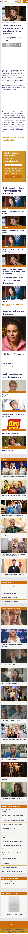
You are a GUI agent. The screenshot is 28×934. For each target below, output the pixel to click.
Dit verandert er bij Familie (8, 828)
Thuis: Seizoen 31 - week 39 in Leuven (11, 720)
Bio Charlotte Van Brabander (14, 354)
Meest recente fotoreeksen (11, 608)
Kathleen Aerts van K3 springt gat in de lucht (12, 515)
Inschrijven (13, 176)
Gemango (20, 932)
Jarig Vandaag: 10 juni (9, 893)
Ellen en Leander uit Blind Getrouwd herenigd (13, 820)
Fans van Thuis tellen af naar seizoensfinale (13, 849)
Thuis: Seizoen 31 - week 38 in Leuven (11, 798)
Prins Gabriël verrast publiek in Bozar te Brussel (13, 574)
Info (23, 929)
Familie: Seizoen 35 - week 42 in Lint (10, 759)
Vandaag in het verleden (10, 878)
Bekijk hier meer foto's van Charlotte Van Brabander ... (12, 304)
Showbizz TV (6, 459)
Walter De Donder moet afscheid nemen (12, 871)
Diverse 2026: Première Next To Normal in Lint (13, 702)
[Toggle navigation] (26, 1)
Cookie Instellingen (9, 932)
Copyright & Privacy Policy (7, 931)
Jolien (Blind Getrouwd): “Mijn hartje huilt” (12, 824)
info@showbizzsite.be (20, 931)
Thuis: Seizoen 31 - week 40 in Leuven (11, 664)
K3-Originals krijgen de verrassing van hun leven (14, 476)
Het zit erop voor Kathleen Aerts (10, 867)
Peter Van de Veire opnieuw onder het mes (12, 841)
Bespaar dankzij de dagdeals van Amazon (12, 586)
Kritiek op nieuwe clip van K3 (9, 858)
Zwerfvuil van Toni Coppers (9, 593)
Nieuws (6, 208)
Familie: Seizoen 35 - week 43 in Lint (10, 683)
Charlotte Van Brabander (9, 367)
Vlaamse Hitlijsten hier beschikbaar (11, 589)
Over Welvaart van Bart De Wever (10, 601)
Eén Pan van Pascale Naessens (10, 597)
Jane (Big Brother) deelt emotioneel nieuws (13, 832)
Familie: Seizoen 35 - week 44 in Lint (10, 626)
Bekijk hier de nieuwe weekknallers (13, 139)
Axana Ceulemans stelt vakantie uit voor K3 (12, 845)
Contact (13, 925)
